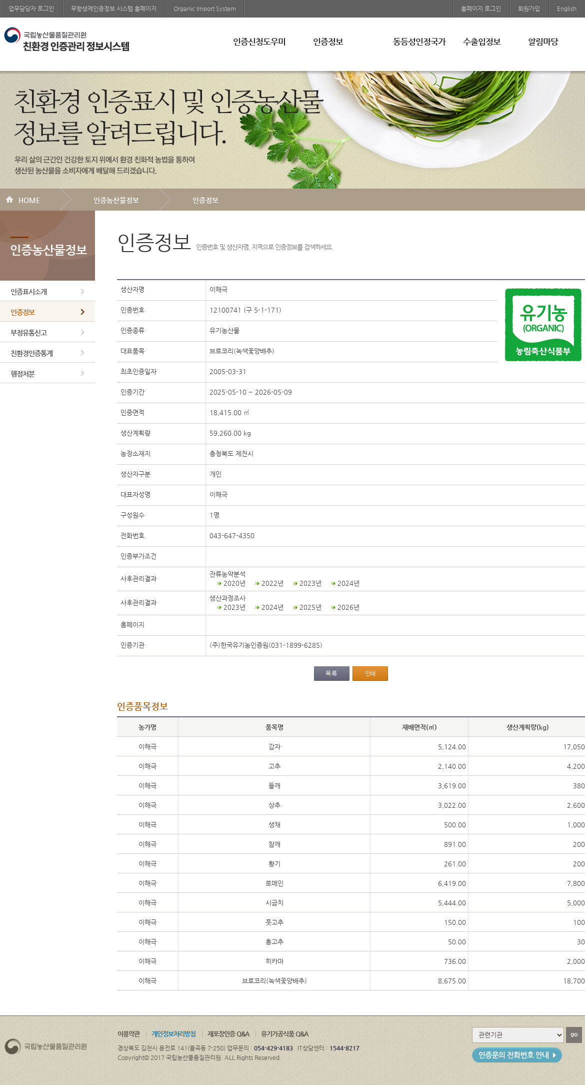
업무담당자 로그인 (31, 8)
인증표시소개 (28, 292)
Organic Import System (205, 8)
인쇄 (370, 673)
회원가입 (529, 8)
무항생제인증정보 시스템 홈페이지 (113, 8)
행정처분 (22, 374)
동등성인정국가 (419, 42)
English (566, 8)
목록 (332, 673)
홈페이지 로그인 (481, 8)
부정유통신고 (28, 333)
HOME (29, 200)
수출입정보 (481, 42)
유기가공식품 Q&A (284, 1033)
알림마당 (543, 42)
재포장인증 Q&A (228, 1033)
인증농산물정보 (116, 200)
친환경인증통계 (31, 353)
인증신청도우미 (259, 42)
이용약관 (129, 1033)
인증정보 (328, 42)
